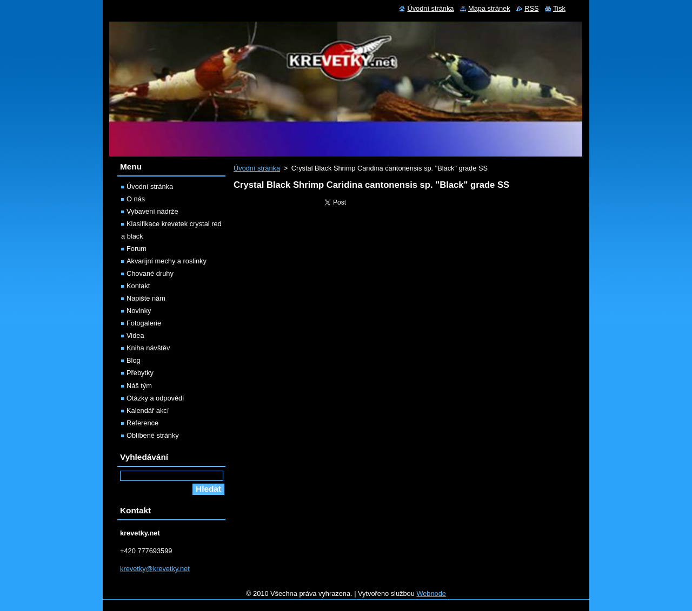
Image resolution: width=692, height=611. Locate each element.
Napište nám (146, 298)
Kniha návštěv (148, 348)
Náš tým (139, 386)
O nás (136, 199)
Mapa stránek (489, 8)
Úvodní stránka (257, 168)
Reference (142, 423)
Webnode (431, 593)
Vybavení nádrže (152, 211)
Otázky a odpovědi (155, 398)
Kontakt (138, 286)
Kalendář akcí (148, 410)
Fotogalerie (144, 323)
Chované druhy (150, 273)
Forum (137, 249)
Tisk (559, 8)
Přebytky (140, 373)
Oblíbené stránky (153, 435)
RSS (531, 8)
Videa (135, 335)
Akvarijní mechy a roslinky (167, 261)
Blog (134, 360)
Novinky (139, 311)
